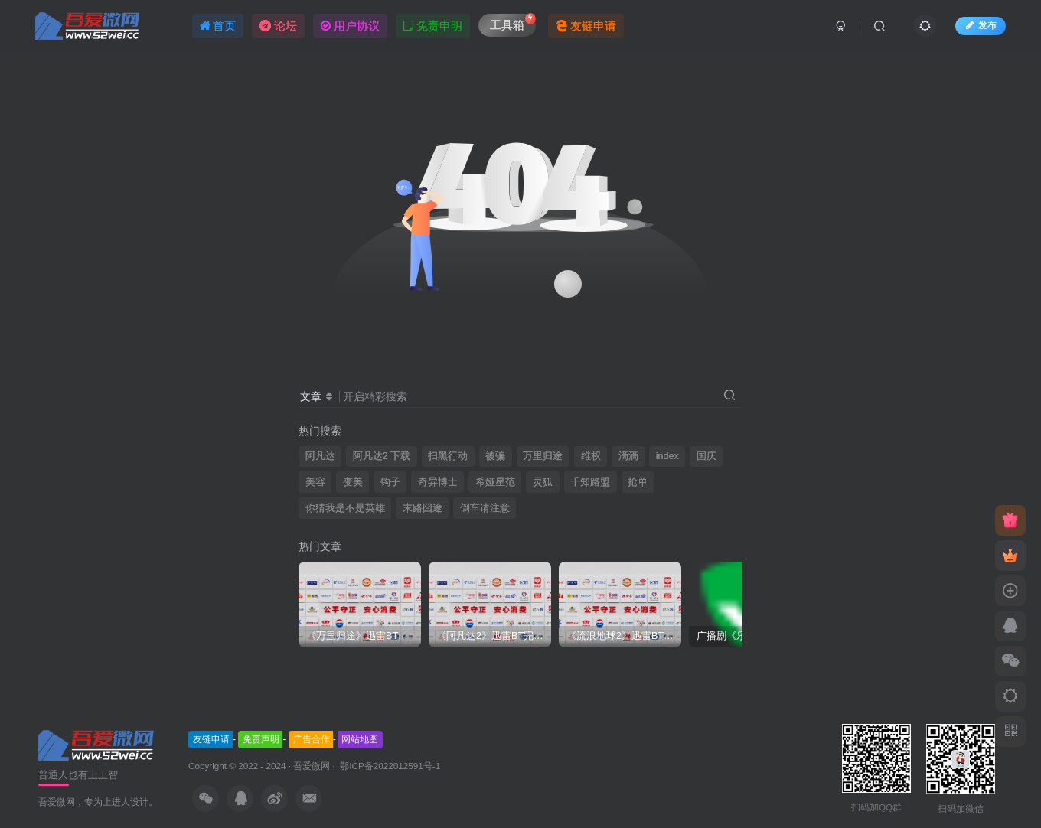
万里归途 (543, 456)
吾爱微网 (311, 766)
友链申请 (211, 739)
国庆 (706, 456)
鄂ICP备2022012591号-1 (389, 766)
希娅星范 (495, 482)
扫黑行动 (448, 456)
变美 (353, 482)
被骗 (495, 456)
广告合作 (311, 739)
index (667, 456)
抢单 (638, 482)
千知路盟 (590, 482)
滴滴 (628, 456)
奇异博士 (438, 482)
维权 (591, 456)
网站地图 (359, 739)
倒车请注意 (485, 508)
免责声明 (261, 739)
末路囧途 (422, 508)
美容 (315, 482)
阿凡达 (320, 456)
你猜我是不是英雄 (345, 508)
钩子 (390, 482)
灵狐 (543, 482)
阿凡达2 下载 (382, 456)
